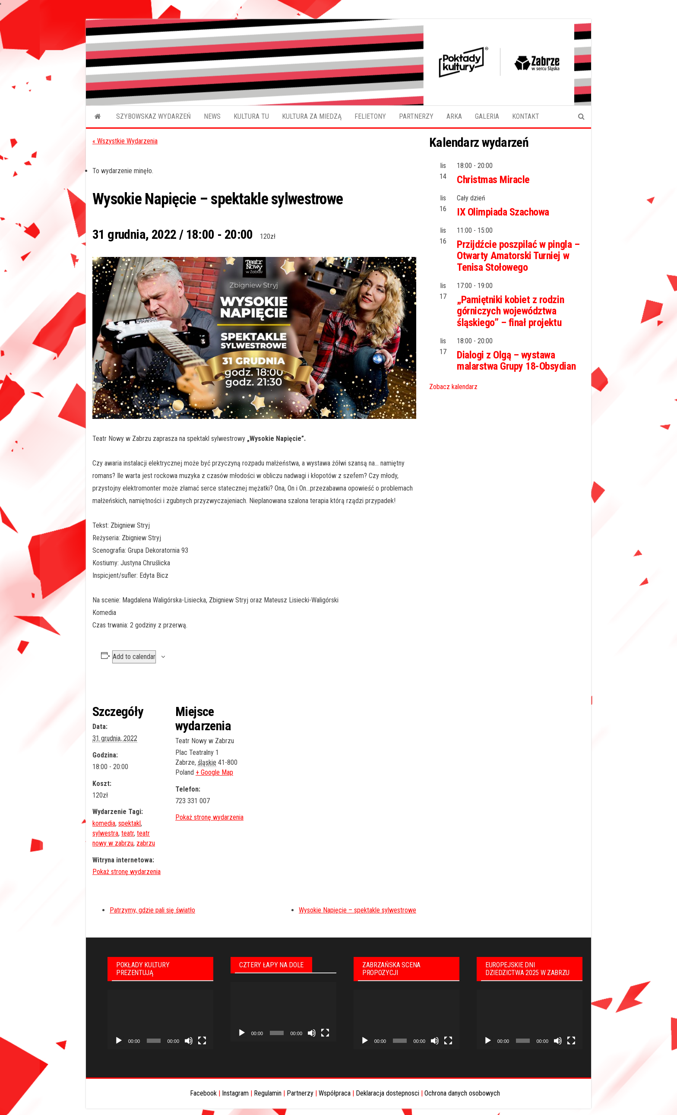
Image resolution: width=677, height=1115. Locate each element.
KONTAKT (525, 116)
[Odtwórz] (118, 1040)
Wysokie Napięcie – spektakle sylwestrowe (357, 910)
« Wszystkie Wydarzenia (125, 141)
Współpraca (335, 1093)
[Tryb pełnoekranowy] (202, 1040)
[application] (160, 1019)
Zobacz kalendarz (453, 387)
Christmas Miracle (493, 180)
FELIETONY (370, 116)
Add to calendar (134, 657)
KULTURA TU (251, 116)
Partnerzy (300, 1093)
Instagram (235, 1093)
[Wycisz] (188, 1040)
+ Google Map (214, 772)
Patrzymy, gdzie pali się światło (152, 910)
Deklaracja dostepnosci (387, 1093)
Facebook (203, 1093)
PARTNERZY (416, 116)
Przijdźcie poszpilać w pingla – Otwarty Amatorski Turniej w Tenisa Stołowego (518, 255)
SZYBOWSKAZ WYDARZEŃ (153, 116)
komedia (103, 823)
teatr (127, 833)
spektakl (129, 823)
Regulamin (268, 1093)
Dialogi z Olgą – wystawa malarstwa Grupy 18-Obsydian (516, 360)
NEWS (212, 116)
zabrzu (145, 843)
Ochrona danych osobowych (462, 1093)
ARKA (454, 116)
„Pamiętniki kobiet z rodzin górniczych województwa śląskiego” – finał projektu (510, 311)
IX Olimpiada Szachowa (503, 212)
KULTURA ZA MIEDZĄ (312, 116)
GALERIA (487, 116)
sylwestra (105, 833)
